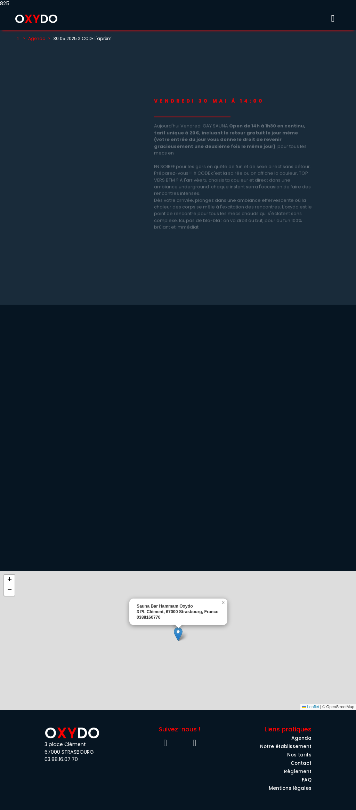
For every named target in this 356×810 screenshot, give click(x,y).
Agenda (37, 38)
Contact (301, 763)
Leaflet (310, 707)
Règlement (298, 771)
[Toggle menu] (333, 19)
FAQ (307, 780)
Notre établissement (286, 746)
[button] (178, 634)
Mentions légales (290, 788)
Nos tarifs (299, 755)
